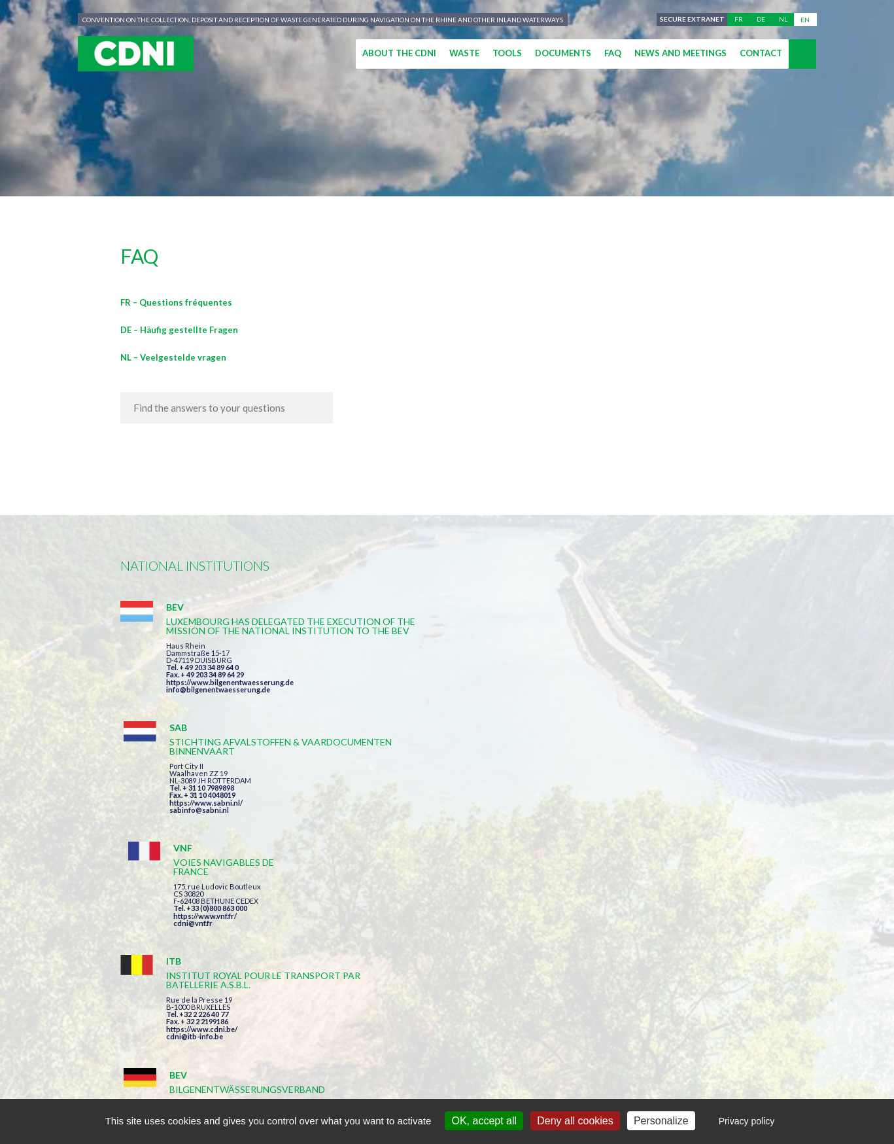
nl (783, 20)
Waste (464, 53)
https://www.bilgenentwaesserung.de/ (455, 824)
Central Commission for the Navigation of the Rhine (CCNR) (272, 1086)
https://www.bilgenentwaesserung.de (230, 710)
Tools (507, 53)
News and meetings (680, 53)
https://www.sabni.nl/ (426, 691)
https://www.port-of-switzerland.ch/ (675, 842)
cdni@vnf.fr (633, 682)
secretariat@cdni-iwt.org (815, 1024)
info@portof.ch (639, 850)
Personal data (543, 1086)
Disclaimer (465, 1086)
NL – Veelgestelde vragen (173, 357)
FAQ (612, 53)
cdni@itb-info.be (194, 842)
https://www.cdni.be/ (201, 835)
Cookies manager (638, 1086)
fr (738, 20)
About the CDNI (399, 53)
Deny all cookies (575, 1120)
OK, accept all (484, 1120)
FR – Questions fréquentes (176, 302)
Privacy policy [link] (747, 1121)
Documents (563, 53)
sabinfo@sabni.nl (419, 698)
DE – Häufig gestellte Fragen (179, 330)
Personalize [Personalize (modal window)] (661, 1120)
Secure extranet (690, 20)
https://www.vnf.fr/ (645, 675)
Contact (761, 53)
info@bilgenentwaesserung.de (218, 717)
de (761, 20)
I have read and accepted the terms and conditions (527, 949)
